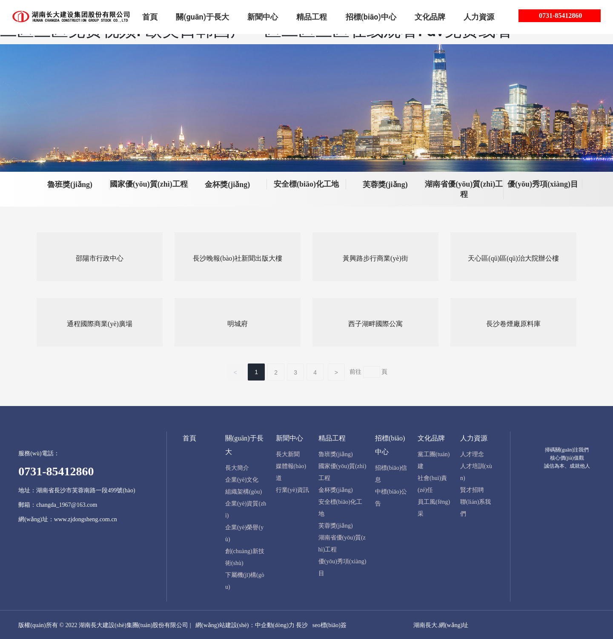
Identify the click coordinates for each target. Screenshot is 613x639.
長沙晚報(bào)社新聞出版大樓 (237, 257)
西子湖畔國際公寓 (375, 323)
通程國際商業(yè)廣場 (99, 323)
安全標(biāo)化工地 (306, 184)
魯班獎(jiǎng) (69, 184)
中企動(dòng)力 (275, 624)
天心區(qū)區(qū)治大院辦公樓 (513, 257)
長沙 (302, 624)
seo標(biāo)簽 (329, 624)
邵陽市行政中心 (99, 257)
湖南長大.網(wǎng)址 (440, 624)
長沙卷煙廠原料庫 (513, 323)
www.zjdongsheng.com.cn (85, 518)
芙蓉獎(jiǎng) (385, 184)
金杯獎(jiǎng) (227, 184)
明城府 (237, 323)
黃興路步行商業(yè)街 (375, 257)
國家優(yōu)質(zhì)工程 (149, 184)
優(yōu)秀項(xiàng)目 (542, 184)
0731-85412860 (560, 15)
